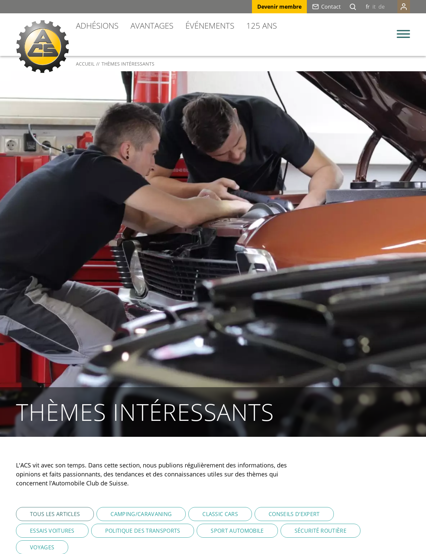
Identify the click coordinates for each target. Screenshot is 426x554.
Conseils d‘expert (294, 514)
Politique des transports (142, 530)
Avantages (151, 25)
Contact (331, 6)
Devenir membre (279, 6)
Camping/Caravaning (141, 514)
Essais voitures (52, 530)
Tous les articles (55, 514)
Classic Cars (220, 514)
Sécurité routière (320, 530)
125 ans (261, 25)
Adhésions (97, 25)
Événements (209, 25)
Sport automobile (237, 530)
